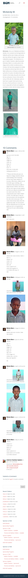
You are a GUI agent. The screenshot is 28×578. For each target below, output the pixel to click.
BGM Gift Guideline (7, 542)
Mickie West (7, 15)
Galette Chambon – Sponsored (11, 537)
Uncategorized (6, 17)
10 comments (14, 17)
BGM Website (6, 523)
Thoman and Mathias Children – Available (14, 533)
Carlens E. (5, 514)
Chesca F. (5, 511)
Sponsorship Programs (8, 526)
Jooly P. (4, 506)
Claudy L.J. (5, 504)
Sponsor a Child (6, 528)
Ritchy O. (5, 499)
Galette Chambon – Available (11, 530)
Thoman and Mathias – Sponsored (12, 540)
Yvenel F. (5, 496)
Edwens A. (5, 509)
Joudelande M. (6, 501)
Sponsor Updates (7, 535)
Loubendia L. (6, 516)
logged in (11, 479)
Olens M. (5, 494)
